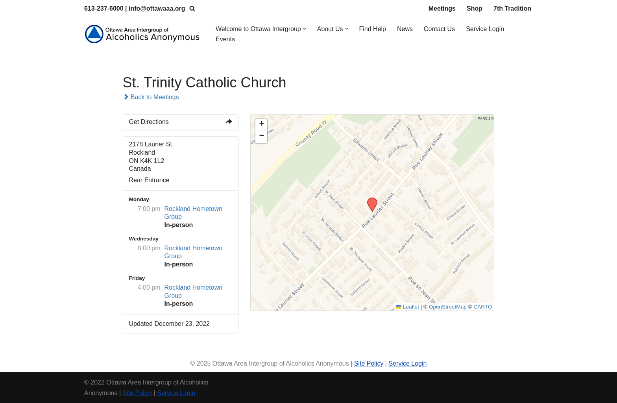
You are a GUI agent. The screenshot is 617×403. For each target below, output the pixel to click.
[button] (304, 28)
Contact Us (439, 29)
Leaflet (407, 307)
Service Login (485, 29)
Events (225, 39)
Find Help (372, 29)
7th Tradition (512, 8)
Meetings (442, 8)
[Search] (192, 8)
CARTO (482, 307)
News (405, 29)
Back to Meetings (151, 97)
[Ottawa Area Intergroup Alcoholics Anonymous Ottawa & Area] (143, 34)
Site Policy (369, 363)
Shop (474, 8)
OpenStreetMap (448, 307)
